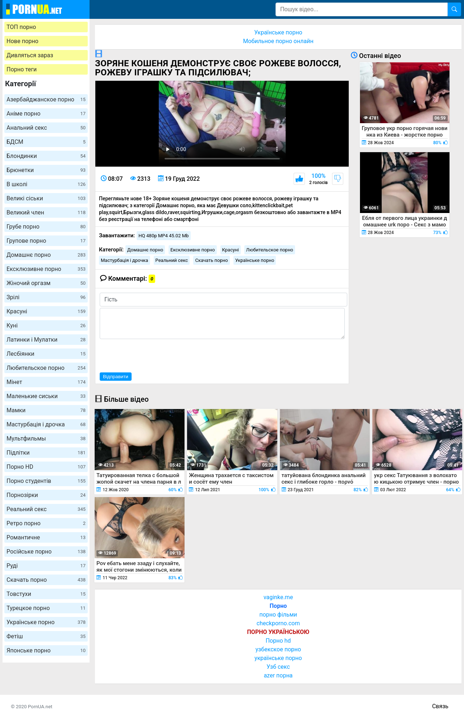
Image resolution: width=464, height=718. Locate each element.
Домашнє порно (46, 254)
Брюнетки (46, 170)
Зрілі (46, 297)
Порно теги (22, 69)
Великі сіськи (46, 198)
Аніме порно (46, 113)
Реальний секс (46, 509)
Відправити (115, 376)
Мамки (46, 410)
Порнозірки (46, 495)
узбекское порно (278, 649)
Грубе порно (46, 226)
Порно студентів (46, 480)
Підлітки (46, 452)
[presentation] (155, 355)
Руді (46, 565)
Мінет (46, 382)
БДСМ (46, 141)
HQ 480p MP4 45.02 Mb (163, 235)
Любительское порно (46, 367)
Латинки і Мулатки (46, 339)
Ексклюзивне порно (46, 269)
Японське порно (46, 650)
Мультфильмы (46, 438)
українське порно (278, 658)
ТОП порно (21, 27)
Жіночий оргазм (46, 283)
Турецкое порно (46, 608)
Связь (440, 706)
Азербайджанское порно (46, 99)
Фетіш (46, 636)
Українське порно (46, 622)
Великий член (46, 212)
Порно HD (46, 466)
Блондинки (46, 156)
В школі (46, 184)
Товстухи (46, 593)
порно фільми (278, 614)
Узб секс (278, 666)
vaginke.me (278, 597)
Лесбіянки (46, 353)
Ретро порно (46, 523)
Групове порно (46, 240)
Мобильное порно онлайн (278, 41)
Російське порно (46, 551)
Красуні (46, 311)
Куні (46, 325)
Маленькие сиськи (46, 396)
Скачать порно (46, 579)
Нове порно (22, 41)
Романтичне (46, 537)
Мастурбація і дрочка (46, 424)
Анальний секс (46, 127)
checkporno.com (278, 623)
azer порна (278, 675)
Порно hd (278, 640)
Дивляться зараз (30, 55)
